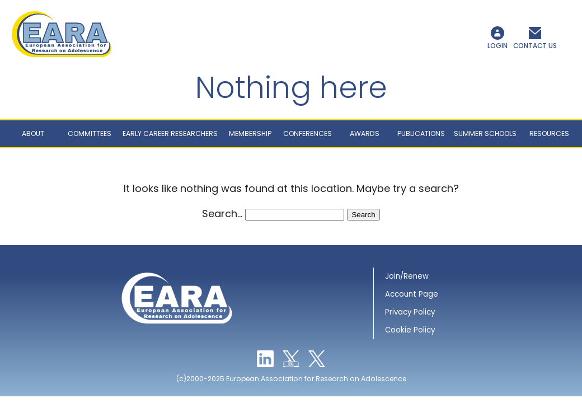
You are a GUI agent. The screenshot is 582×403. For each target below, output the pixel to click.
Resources (549, 137)
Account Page (411, 298)
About (33, 137)
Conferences (307, 137)
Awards (364, 137)
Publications (421, 137)
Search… (222, 217)
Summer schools (485, 137)
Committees (89, 137)
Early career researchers (170, 137)
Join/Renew (407, 280)
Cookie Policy (410, 334)
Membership (250, 137)
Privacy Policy (410, 316)
